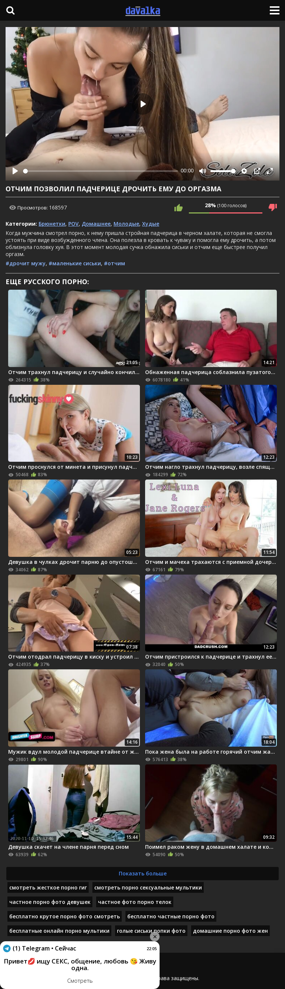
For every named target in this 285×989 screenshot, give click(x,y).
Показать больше (143, 873)
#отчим (114, 263)
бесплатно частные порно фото (170, 916)
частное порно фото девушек (50, 901)
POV (73, 223)
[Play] (15, 171)
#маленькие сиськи (75, 263)
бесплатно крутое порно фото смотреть (64, 916)
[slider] (100, 171)
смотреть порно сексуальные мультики (148, 887)
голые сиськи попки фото (151, 930)
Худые (150, 223)
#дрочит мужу (26, 263)
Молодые (126, 223)
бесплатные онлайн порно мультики (59, 930)
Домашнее (96, 223)
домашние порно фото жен (230, 930)
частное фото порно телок (134, 901)
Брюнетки (52, 223)
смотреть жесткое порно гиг (48, 887)
